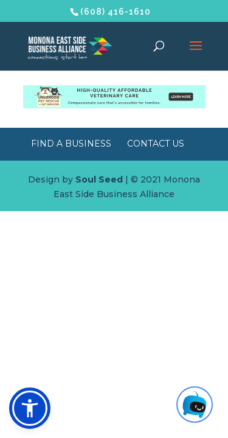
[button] (29, 408)
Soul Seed (99, 179)
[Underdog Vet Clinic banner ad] (114, 105)
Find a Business (71, 143)
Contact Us (155, 143)
